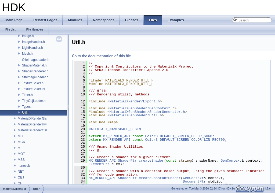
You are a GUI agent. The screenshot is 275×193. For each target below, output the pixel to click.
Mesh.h (27, 53)
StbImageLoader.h (35, 77)
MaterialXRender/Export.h (135, 101)
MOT (21, 154)
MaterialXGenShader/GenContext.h (142, 108)
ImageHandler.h (33, 42)
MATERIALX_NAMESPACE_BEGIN (115, 129)
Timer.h (27, 95)
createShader (151, 160)
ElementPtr (99, 164)
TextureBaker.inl (33, 89)
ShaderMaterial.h (34, 65)
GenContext (230, 160)
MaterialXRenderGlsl (33, 118)
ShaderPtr (127, 160)
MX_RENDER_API (116, 136)
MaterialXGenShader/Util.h (136, 115)
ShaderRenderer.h (35, 71)
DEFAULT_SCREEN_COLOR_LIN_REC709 (192, 139)
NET (21, 171)
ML (20, 148)
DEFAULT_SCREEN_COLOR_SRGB (186, 136)
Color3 (151, 136)
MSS (21, 160)
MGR (21, 142)
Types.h (27, 107)
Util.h (25, 112)
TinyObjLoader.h (34, 101)
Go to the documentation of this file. (102, 56)
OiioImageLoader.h (35, 60)
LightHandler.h (32, 48)
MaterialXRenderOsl (32, 130)
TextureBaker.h (33, 83)
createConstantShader (160, 178)
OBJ (21, 177)
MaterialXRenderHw (32, 124)
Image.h (28, 36)
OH (20, 183)
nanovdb (24, 166)
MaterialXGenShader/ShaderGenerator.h (147, 111)
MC (20, 136)
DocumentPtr (194, 181)
